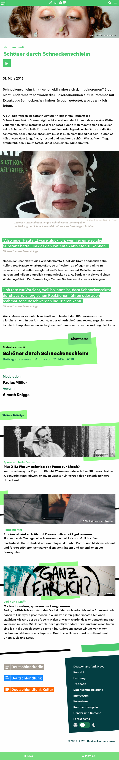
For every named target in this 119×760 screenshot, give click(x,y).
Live (30, 755)
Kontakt (78, 672)
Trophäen (79, 683)
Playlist (90, 755)
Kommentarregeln (85, 707)
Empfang (79, 678)
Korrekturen (81, 701)
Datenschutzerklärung (88, 689)
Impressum (81, 695)
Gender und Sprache (87, 712)
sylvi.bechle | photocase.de (103, 35)
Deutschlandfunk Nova (88, 666)
